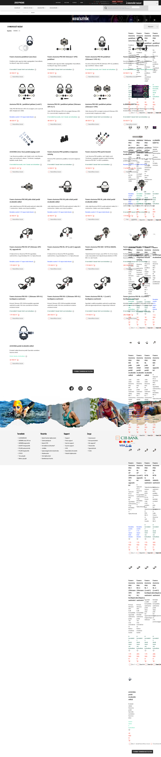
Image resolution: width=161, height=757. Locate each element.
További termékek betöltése (142, 751)
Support (67, 433)
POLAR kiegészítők (24, 451)
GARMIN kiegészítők (24, 443)
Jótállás (44, 448)
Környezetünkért (93, 440)
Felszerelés (91, 445)
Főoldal (18, 12)
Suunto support (69, 445)
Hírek (81, 2)
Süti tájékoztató (46, 456)
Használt (58, 2)
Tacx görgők (22, 456)
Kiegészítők (25, 12)
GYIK (66, 448)
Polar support (69, 440)
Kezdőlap (17, 8)
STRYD (21, 453)
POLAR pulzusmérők (24, 448)
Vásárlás (44, 433)
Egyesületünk (92, 448)
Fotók (90, 451)
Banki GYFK (45, 443)
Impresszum (92, 438)
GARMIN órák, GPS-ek (25, 440)
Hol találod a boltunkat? (48, 445)
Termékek (20, 433)
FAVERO (33, 12)
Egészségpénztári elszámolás (50, 451)
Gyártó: (128, 7)
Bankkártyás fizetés (47, 458)
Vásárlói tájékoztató (70, 453)
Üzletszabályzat (46, 440)
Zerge (89, 433)
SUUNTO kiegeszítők (24, 445)
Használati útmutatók (71, 451)
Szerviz (74, 2)
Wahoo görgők (23, 458)
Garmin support (69, 443)
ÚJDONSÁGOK (23, 438)
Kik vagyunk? (92, 443)
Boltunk (66, 2)
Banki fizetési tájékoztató (49, 438)
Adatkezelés (45, 453)
